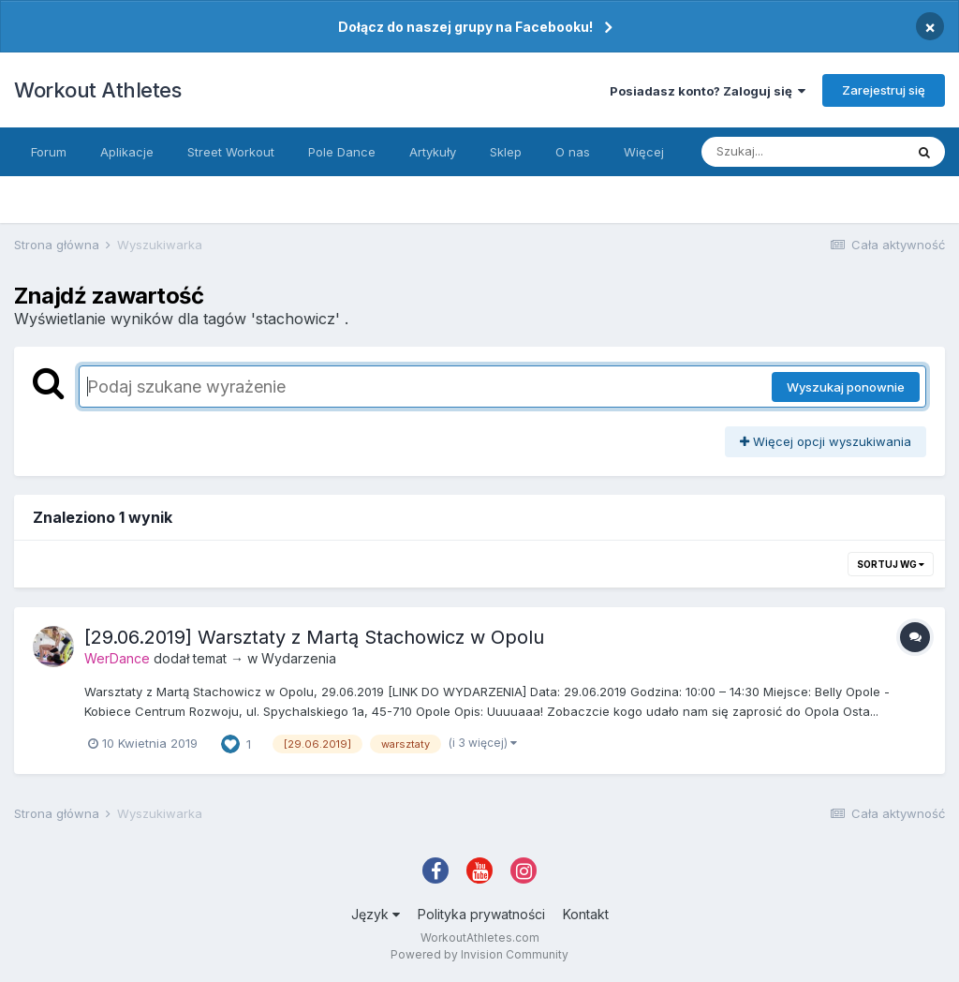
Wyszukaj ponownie (846, 386)
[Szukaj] (802, 152)
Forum (48, 151)
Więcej (644, 151)
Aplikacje (127, 151)
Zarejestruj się (883, 89)
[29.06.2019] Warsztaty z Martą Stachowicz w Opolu (314, 637)
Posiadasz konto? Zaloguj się (707, 90)
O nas (572, 151)
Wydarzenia (298, 658)
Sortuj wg (890, 564)
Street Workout (230, 151)
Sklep (506, 151)
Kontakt (586, 914)
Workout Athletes (97, 90)
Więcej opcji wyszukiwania (825, 441)
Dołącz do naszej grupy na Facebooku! (465, 27)
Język (375, 914)
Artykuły (432, 151)
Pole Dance (342, 151)
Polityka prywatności (481, 914)
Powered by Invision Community (479, 954)
